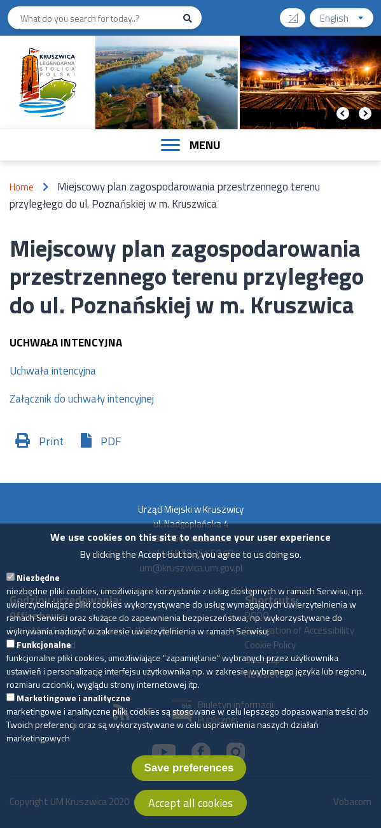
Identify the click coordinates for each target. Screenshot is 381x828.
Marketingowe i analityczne (73, 711)
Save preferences (189, 781)
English (346, 19)
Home (22, 187)
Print (51, 441)
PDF (110, 441)
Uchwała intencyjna (53, 370)
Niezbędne (38, 590)
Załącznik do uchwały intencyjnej (82, 398)
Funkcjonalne (44, 657)
